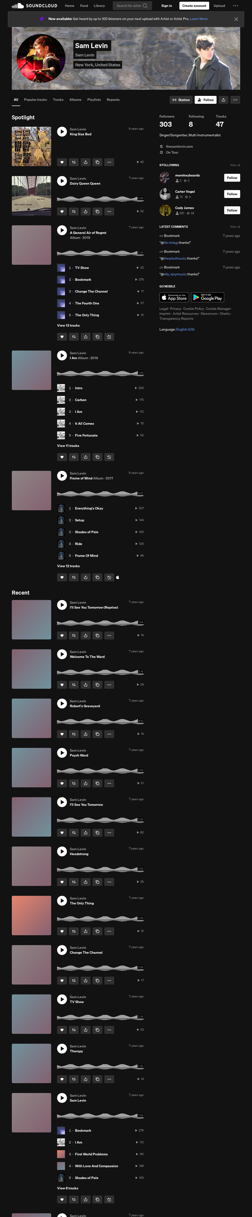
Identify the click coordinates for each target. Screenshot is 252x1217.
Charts (225, 313)
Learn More (199, 18)
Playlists (94, 99)
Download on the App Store (174, 297)
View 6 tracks (67, 1188)
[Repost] (74, 162)
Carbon (80, 400)
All (16, 99)
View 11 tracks (68, 445)
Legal (163, 308)
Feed (84, 5)
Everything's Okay (89, 508)
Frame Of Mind (86, 555)
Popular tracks (35, 99)
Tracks (58, 99)
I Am (78, 411)
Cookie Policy (193, 308)
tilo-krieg (170, 242)
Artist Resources (186, 313)
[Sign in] (166, 6)
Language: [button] (176, 329)
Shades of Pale (86, 532)
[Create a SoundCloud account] (194, 6)
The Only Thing (87, 315)
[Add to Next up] (109, 337)
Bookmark (83, 279)
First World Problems (91, 1154)
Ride (78, 544)
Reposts (113, 99)
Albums (75, 99)
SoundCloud (34, 5)
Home (69, 5)
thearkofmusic (175, 258)
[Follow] (206, 100)
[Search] (132, 5)
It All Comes (84, 423)
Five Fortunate (86, 435)
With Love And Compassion (96, 1166)
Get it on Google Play (207, 297)
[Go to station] (181, 100)
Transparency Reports (176, 318)
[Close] (236, 19)
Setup (79, 520)
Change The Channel (91, 291)
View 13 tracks (68, 325)
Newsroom (209, 313)
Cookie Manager (218, 308)
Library (99, 5)
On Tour (168, 152)
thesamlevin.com (176, 146)
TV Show (82, 267)
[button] (235, 5)
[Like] (62, 162)
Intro (78, 388)
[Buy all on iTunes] (118, 577)
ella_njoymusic (175, 274)
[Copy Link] (97, 162)
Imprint (165, 313)
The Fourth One (87, 303)
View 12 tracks (68, 566)
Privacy (175, 308)
